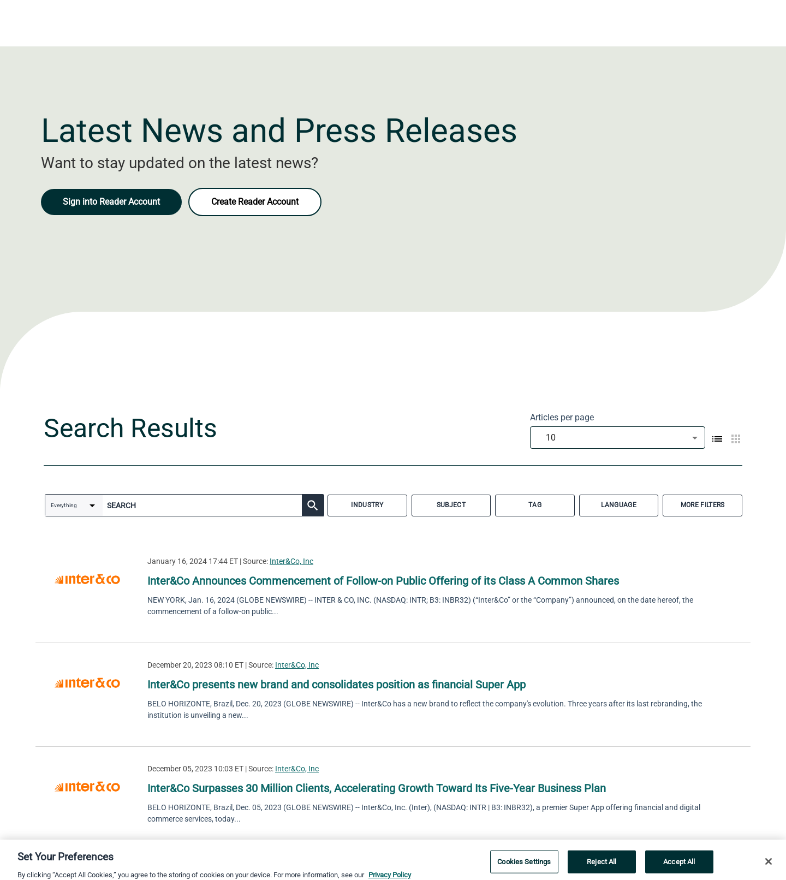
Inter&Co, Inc (291, 561)
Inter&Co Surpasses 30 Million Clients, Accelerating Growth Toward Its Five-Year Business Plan (376, 788)
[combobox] (617, 437)
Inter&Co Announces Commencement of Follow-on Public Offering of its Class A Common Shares (383, 580)
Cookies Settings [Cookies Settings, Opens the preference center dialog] (524, 868)
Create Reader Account (255, 202)
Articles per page (562, 417)
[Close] (769, 867)
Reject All (601, 868)
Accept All (679, 868)
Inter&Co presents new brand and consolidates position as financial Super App (336, 684)
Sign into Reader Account (111, 202)
